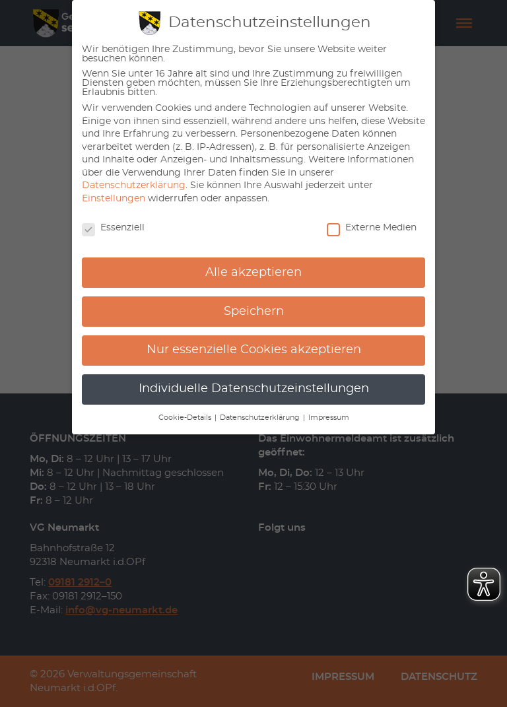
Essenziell (113, 227)
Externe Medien (372, 227)
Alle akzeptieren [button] (253, 273)
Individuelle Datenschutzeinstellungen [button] (254, 389)
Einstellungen (113, 198)
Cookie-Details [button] (185, 418)
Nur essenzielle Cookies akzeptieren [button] (254, 350)
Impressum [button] (328, 418)
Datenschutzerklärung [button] (261, 418)
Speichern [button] (254, 312)
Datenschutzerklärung (134, 185)
